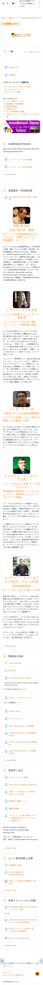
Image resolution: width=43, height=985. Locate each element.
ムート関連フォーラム (15, 101)
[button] (8, 3)
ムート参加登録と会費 (15, 111)
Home (3, 18)
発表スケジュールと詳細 (22, 900)
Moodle (16, 981)
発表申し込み (12, 109)
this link (23, 689)
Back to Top (11, 174)
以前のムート (13, 18)
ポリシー (6, 972)
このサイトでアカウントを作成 (19, 86)
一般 (10, 51)
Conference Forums (19, 143)
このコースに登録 (13, 92)
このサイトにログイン (15, 89)
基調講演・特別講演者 (15, 104)
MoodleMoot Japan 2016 (31, 18)
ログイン (7, 966)
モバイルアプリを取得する (13, 975)
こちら (18, 703)
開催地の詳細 (12, 106)
